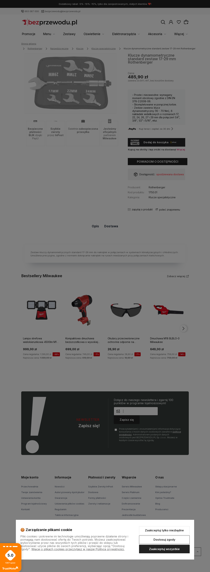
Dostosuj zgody (164, 539)
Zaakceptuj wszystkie (164, 549)
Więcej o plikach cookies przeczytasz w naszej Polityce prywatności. (77, 549)
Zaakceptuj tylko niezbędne (164, 530)
